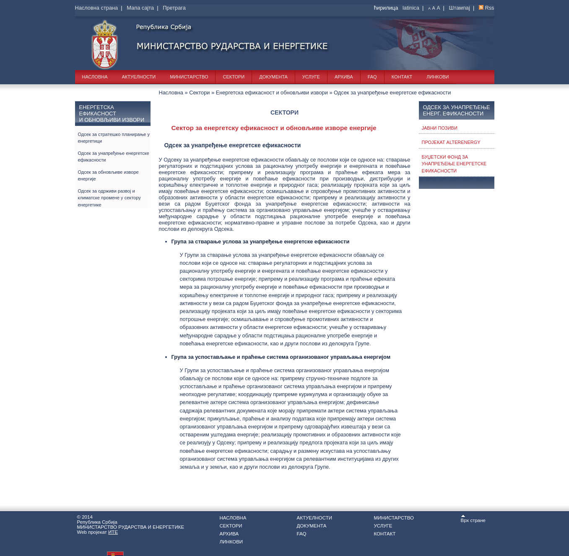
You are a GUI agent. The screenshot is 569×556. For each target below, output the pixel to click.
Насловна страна (96, 8)
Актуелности (139, 76)
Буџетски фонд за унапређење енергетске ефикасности (454, 163)
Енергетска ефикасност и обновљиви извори (272, 92)
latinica (411, 8)
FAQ (372, 76)
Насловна (95, 76)
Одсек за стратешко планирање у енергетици (114, 138)
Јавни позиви (439, 128)
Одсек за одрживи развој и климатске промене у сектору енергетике (109, 197)
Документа (273, 76)
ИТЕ (113, 532)
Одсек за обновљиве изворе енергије (108, 176)
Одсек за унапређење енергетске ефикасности (113, 157)
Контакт (402, 76)
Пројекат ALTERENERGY (451, 142)
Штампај (459, 8)
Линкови (437, 76)
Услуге (311, 76)
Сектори (233, 76)
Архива (344, 76)
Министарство (189, 76)
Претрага (174, 8)
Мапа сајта (140, 8)
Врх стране (473, 518)
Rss (489, 8)
